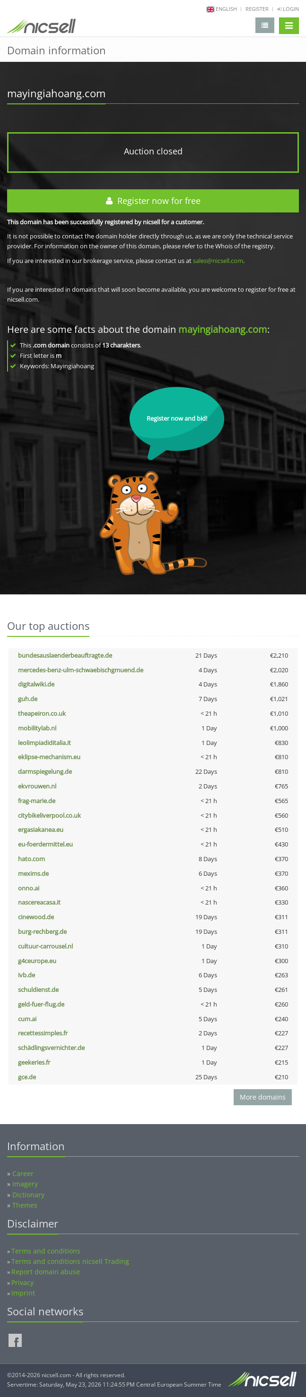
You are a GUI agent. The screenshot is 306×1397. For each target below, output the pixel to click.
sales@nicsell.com (218, 260)
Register (257, 8)
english (226, 8)
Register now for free (153, 200)
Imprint (23, 1292)
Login (288, 8)
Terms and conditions (45, 1250)
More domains (263, 1096)
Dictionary (28, 1194)
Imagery (25, 1183)
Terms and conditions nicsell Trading (70, 1261)
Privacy (22, 1282)
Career (23, 1173)
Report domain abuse (45, 1271)
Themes (24, 1205)
